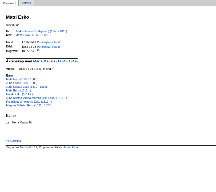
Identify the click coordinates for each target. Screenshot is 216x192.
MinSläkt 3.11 (28, 147)
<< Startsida (13, 140)
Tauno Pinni (70, 147)
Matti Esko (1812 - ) (18, 90)
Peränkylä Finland (48, 42)
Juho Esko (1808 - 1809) (21, 83)
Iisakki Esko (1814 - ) (19, 94)
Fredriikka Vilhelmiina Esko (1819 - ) (29, 101)
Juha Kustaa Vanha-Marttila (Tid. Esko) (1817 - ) (36, 97)
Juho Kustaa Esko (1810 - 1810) (26, 86)
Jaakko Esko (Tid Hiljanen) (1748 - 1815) (41, 31)
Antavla (26, 3)
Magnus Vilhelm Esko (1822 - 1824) (28, 105)
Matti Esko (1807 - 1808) (21, 79)
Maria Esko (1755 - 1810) (31, 35)
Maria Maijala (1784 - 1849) (55, 61)
